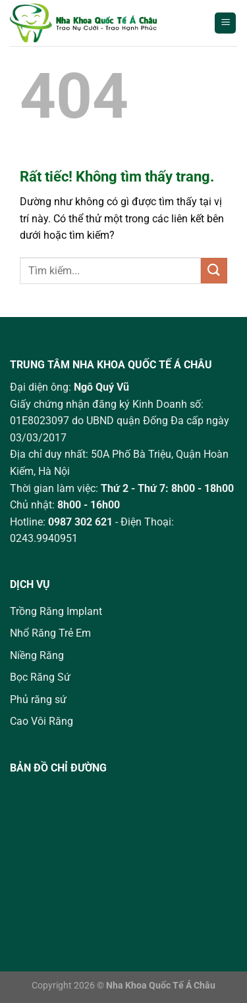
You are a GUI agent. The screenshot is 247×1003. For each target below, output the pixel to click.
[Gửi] (214, 270)
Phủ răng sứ (38, 699)
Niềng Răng (37, 655)
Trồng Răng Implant (56, 611)
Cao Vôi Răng (41, 721)
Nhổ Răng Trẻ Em (50, 633)
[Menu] (225, 23)
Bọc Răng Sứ (40, 677)
